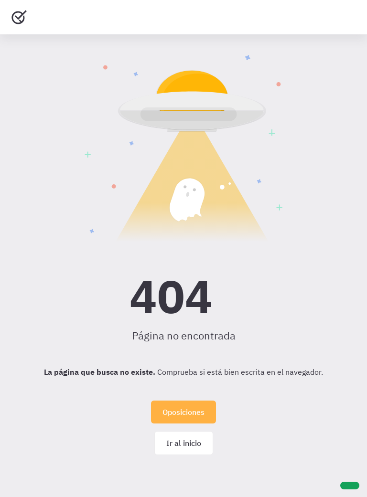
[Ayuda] (349, 485)
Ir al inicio (183, 443)
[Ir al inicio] (19, 17)
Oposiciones (183, 412)
